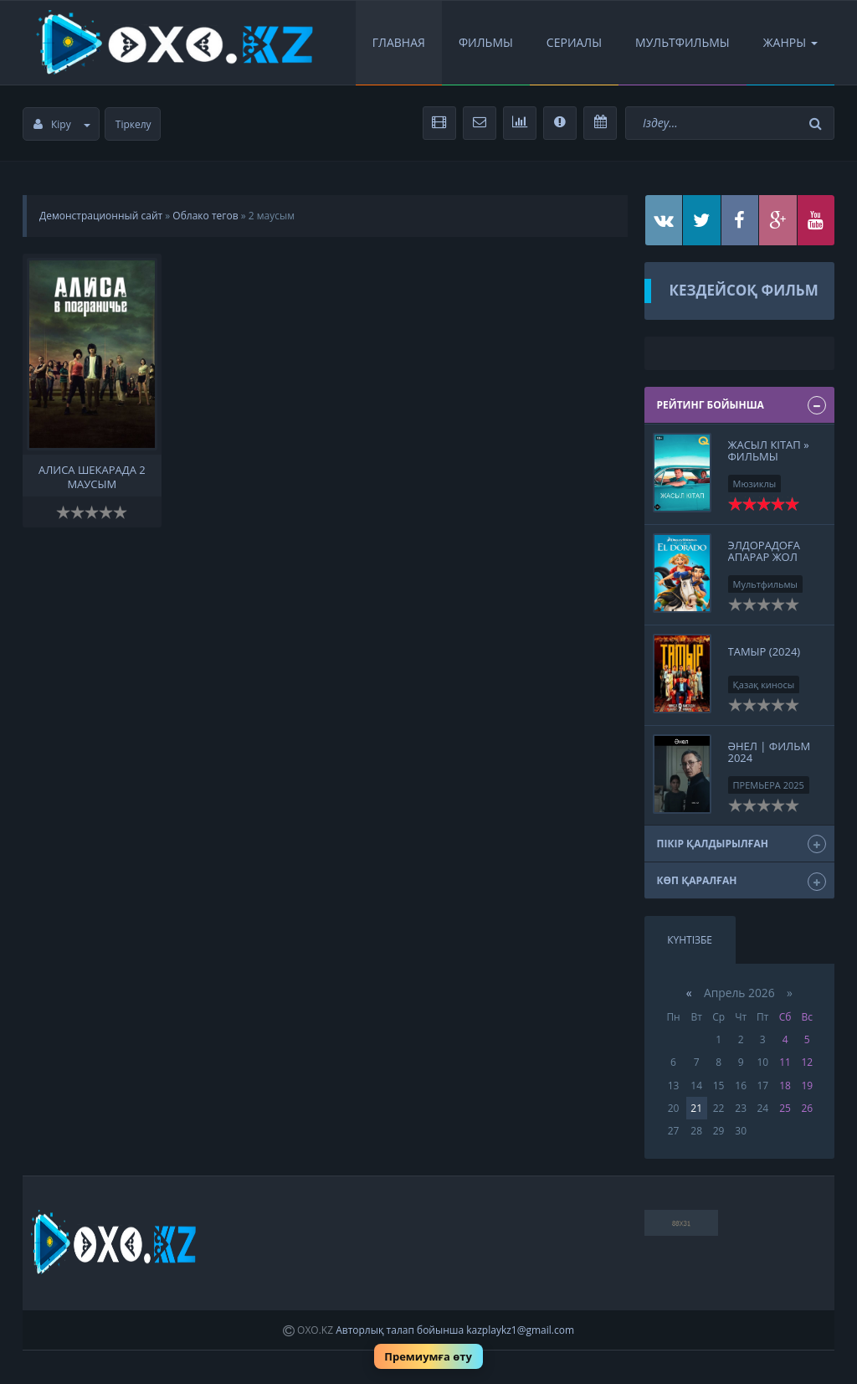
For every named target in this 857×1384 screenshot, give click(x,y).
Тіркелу (133, 124)
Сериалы (574, 42)
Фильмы (486, 42)
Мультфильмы (682, 42)
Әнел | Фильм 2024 (769, 751)
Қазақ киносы (764, 684)
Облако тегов (205, 215)
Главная (398, 42)
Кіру (61, 124)
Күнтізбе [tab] (689, 940)
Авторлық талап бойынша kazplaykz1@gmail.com (455, 1330)
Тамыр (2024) (764, 651)
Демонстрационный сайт (100, 215)
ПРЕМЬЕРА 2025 (768, 785)
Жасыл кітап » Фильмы (768, 450)
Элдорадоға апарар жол (764, 551)
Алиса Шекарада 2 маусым (92, 475)
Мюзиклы (755, 483)
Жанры (790, 42)
